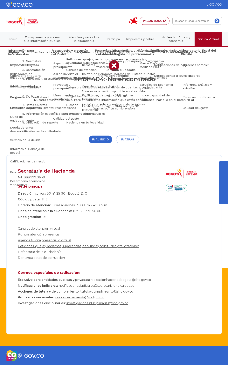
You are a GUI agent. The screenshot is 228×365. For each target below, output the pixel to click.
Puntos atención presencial (39, 234)
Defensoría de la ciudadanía (39, 252)
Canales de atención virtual (39, 228)
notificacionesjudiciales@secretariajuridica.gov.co (96, 285)
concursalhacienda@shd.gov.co (79, 297)
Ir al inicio (100, 139)
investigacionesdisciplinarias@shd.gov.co (97, 303)
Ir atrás (127, 139)
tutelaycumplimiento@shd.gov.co (106, 291)
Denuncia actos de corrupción (41, 258)
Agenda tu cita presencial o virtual (44, 240)
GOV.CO (215, 4)
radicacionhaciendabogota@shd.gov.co (121, 280)
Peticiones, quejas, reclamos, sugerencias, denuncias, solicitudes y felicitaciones (78, 246)
